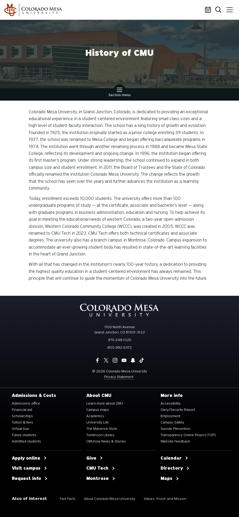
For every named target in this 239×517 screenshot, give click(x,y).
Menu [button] (229, 8)
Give (94, 458)
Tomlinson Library (100, 435)
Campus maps (97, 410)
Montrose (100, 478)
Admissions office (26, 403)
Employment (170, 416)
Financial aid (22, 410)
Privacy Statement (118, 377)
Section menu (119, 92)
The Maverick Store (101, 429)
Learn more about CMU (104, 403)
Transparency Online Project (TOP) (188, 435)
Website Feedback (175, 441)
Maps (170, 478)
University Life (97, 422)
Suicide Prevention (175, 429)
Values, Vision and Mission (165, 498)
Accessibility (171, 403)
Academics (95, 416)
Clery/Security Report (178, 410)
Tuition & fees (22, 422)
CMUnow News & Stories (106, 441)
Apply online (29, 458)
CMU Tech (100, 468)
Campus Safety (172, 422)
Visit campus (29, 468)
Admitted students (26, 441)
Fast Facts (68, 498)
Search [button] (219, 10)
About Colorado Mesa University (109, 498)
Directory (175, 468)
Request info (30, 478)
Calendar (208, 10)
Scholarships (22, 416)
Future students (24, 435)
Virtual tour (20, 429)
